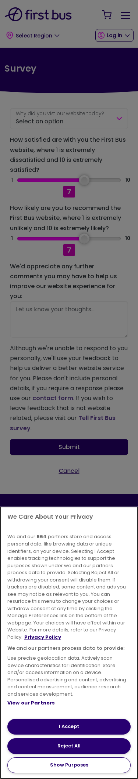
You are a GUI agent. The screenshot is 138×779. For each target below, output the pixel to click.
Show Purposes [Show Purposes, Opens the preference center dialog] (69, 764)
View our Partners (31, 702)
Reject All (69, 745)
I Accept (69, 726)
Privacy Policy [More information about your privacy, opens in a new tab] (42, 637)
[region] (69, 643)
